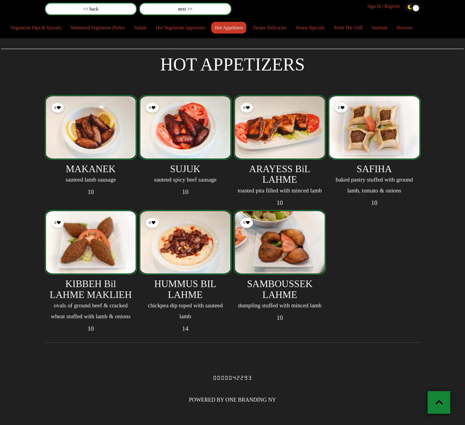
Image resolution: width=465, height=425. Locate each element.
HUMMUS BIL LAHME (185, 289)
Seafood (379, 27)
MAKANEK (91, 169)
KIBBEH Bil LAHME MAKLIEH (91, 289)
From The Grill (348, 27)
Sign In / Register (383, 6)
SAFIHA (374, 169)
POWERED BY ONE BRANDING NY (232, 400)
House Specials (310, 27)
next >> (185, 9)
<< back (90, 9)
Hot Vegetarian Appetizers (180, 27)
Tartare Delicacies (269, 27)
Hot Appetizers (229, 27)
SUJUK (185, 169)
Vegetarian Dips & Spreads (36, 27)
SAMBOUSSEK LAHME (280, 289)
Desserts (404, 27)
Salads (140, 27)
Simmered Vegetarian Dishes (98, 27)
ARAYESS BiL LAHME (279, 174)
